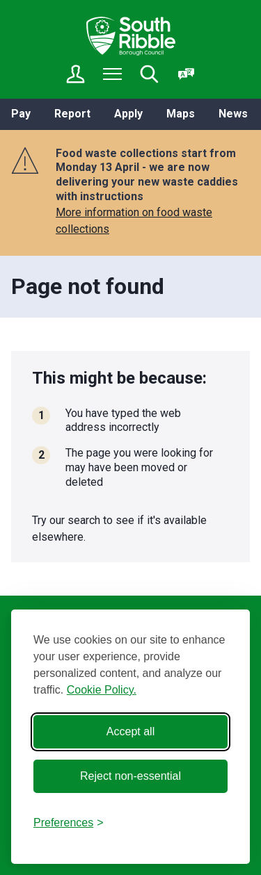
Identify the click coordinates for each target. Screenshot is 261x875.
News (233, 113)
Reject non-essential (130, 776)
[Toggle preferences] (68, 823)
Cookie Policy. (101, 690)
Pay (21, 113)
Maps (180, 113)
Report (72, 113)
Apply (128, 113)
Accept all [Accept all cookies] (130, 731)
